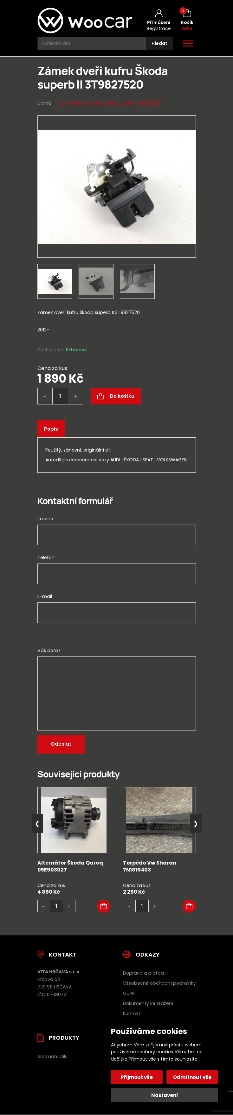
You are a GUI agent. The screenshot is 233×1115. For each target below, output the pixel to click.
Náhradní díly (52, 1056)
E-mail (44, 596)
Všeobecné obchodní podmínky (159, 983)
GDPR (129, 993)
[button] (103, 906)
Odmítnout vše (192, 1077)
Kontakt (131, 1013)
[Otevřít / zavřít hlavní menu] (188, 43)
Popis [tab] (51, 429)
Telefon (46, 557)
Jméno (45, 518)
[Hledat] (159, 43)
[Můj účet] (158, 20)
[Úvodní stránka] (85, 21)
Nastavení (164, 1095)
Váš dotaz (49, 650)
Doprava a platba (143, 973)
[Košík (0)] (187, 20)
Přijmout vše (137, 1077)
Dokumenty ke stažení (148, 1003)
